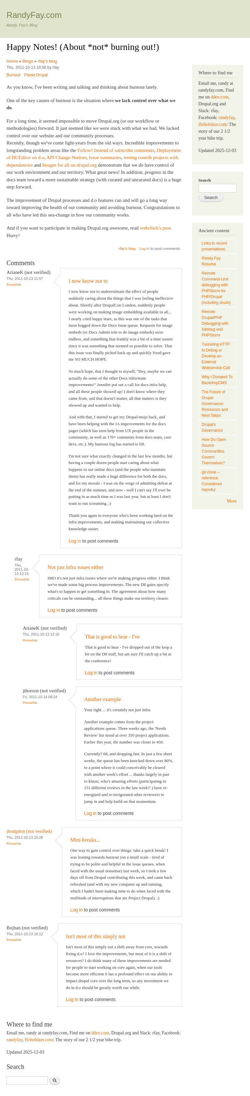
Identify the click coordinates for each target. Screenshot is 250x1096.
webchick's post (155, 228)
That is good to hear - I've (112, 637)
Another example (102, 699)
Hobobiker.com (39, 1039)
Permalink (14, 284)
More (232, 501)
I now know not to (88, 281)
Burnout (13, 75)
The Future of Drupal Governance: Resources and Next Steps (215, 404)
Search (205, 180)
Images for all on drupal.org (69, 165)
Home (12, 61)
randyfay (14, 1039)
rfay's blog (47, 61)
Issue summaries (105, 157)
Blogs (27, 61)
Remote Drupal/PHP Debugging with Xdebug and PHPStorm (215, 323)
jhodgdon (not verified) (29, 831)
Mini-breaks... (85, 840)
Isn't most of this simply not (95, 936)
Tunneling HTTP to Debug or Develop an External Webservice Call (216, 356)
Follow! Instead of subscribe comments (115, 150)
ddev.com (100, 1032)
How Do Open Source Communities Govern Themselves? (214, 451)
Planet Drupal (36, 75)
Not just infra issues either (76, 567)
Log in (144, 248)
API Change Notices (66, 157)
